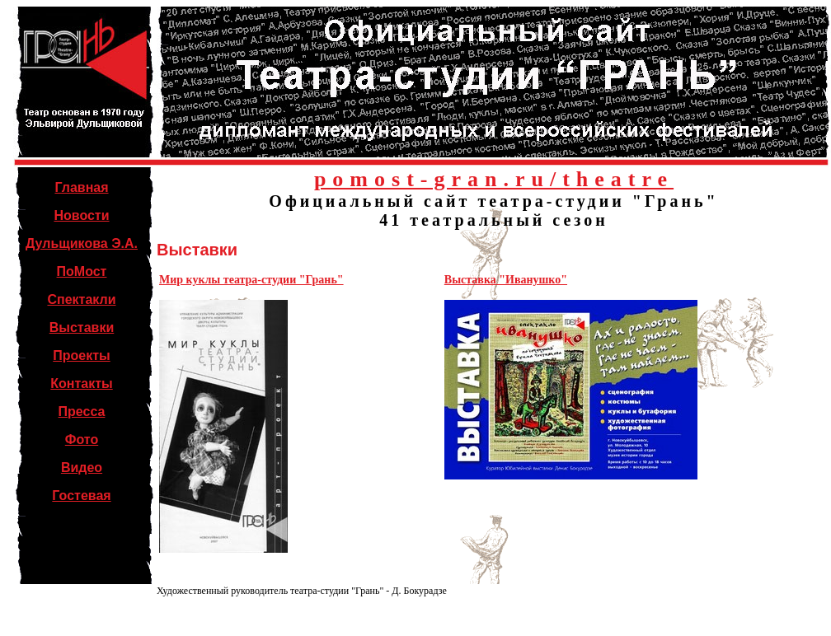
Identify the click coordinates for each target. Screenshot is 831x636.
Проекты (81, 355)
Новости (81, 215)
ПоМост (82, 271)
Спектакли (81, 299)
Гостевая (81, 496)
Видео (81, 468)
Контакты (81, 383)
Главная (81, 187)
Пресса (82, 412)
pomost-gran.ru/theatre (494, 179)
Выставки (82, 327)
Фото (81, 440)
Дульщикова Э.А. (82, 243)
